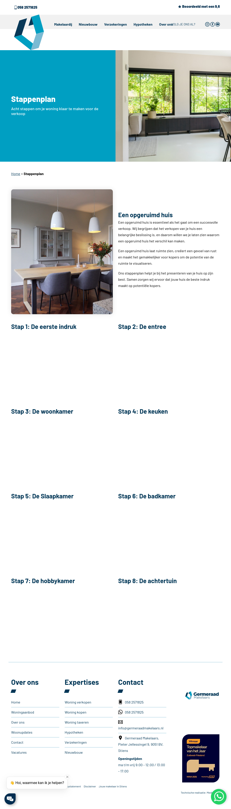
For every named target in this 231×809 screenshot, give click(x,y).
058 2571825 (25, 7)
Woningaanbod (22, 712)
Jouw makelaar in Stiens (113, 786)
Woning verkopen (78, 702)
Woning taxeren (77, 722)
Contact (17, 742)
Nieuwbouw (88, 24)
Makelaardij (63, 24)
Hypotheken (143, 24)
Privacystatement (71, 786)
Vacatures (19, 752)
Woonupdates (21, 732)
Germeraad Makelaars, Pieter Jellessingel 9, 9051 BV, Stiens (140, 744)
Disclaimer (90, 786)
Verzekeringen (115, 24)
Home (15, 173)
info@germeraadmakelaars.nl (140, 725)
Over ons (166, 24)
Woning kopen (75, 712)
